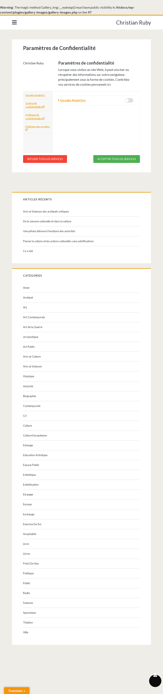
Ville (25, 632)
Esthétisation (31, 484)
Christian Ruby (133, 22)
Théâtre (28, 622)
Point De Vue (31, 563)
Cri (25, 415)
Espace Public (31, 465)
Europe (27, 504)
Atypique (28, 376)
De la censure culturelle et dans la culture (47, 221)
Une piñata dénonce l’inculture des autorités (49, 231)
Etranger (28, 494)
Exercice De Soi (32, 524)
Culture (27, 425)
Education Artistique (35, 455)
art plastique (30, 336)
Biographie (29, 396)
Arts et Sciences (32, 366)
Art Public (29, 346)
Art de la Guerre (32, 327)
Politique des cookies (37, 128)
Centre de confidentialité (35, 105)
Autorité (28, 386)
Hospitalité (29, 534)
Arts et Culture (32, 356)
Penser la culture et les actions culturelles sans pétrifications (58, 241)
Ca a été (28, 251)
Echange (28, 445)
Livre (26, 543)
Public (26, 583)
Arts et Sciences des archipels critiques (46, 211)
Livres (26, 553)
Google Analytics (35, 95)
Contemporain (31, 406)
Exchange (28, 514)
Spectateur (29, 612)
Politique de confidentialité (35, 116)
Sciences (28, 602)
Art (25, 307)
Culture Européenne (35, 435)
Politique (28, 573)
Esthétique (29, 474)
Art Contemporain (34, 317)
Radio (26, 593)
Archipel (28, 297)
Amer (26, 287)
